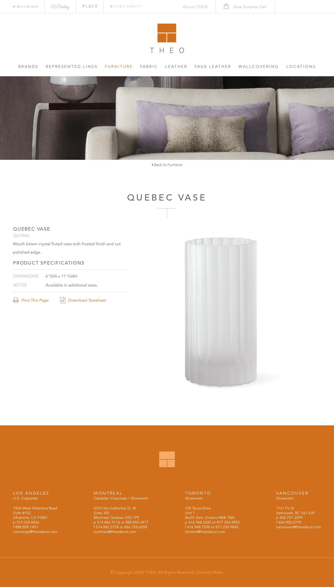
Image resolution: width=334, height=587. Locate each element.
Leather (176, 66)
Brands (28, 66)
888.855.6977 (137, 522)
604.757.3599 (290, 517)
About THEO (195, 6)
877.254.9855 (228, 522)
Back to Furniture (167, 164)
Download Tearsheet (83, 300)
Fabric (149, 66)
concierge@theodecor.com (35, 531)
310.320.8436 (27, 522)
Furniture (119, 66)
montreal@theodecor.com (115, 531)
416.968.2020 (199, 522)
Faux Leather (213, 66)
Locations (301, 66)
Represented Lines (72, 66)
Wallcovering (258, 66)
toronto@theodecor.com (205, 531)
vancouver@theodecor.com (298, 527)
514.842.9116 (108, 522)
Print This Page (31, 300)
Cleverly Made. (210, 572)
